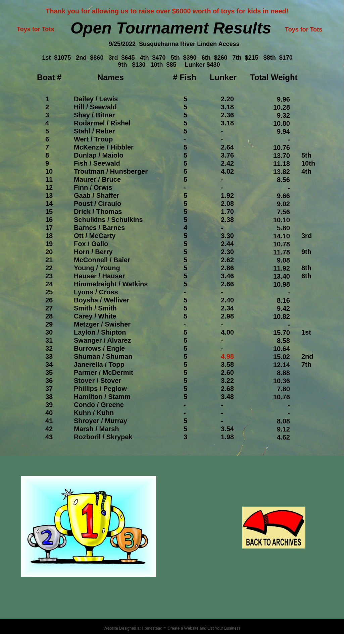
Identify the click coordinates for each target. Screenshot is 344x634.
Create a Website (183, 628)
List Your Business (223, 628)
